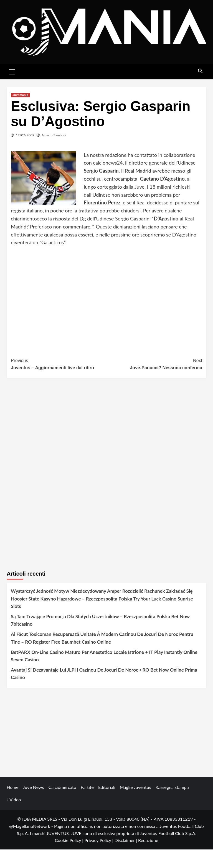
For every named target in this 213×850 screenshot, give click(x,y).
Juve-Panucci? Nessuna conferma (154, 364)
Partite (87, 788)
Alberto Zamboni (54, 136)
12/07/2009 (25, 136)
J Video (14, 800)
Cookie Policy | (70, 841)
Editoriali (106, 788)
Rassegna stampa (172, 788)
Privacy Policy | (99, 841)
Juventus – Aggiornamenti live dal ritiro (58, 364)
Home (13, 788)
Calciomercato (62, 788)
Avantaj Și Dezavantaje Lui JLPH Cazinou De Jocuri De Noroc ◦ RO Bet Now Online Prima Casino (104, 674)
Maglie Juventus (135, 788)
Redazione (148, 841)
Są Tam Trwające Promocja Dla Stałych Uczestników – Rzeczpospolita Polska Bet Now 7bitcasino (100, 620)
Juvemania (20, 95)
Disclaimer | (126, 841)
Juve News (33, 788)
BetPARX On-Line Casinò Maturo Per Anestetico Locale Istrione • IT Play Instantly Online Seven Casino (104, 656)
